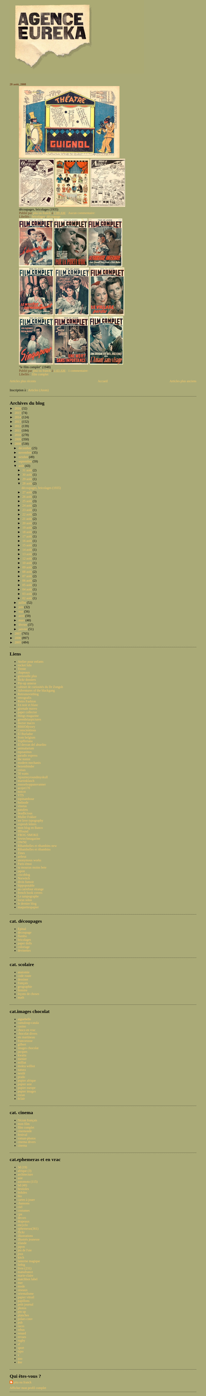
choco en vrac (27, 1030)
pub (20, 1322)
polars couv (25, 1319)
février (23, 624)
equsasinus (25, 752)
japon (21, 871)
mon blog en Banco (30, 827)
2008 (18, 443)
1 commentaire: (78, 370)
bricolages (38, 216)
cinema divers (27, 1142)
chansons (24, 1203)
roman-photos (27, 1138)
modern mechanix (29, 762)
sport (21, 1347)
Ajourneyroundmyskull (33, 777)
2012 (18, 426)
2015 (18, 413)
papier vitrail (26, 1297)
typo (20, 1351)
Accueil (103, 381)
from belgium (26, 737)
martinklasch (26, 780)
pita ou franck (23, 1382)
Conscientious (27, 730)
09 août (27, 567)
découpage (53, 216)
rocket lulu (25, 665)
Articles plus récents (23, 381)
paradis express (27, 755)
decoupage (24, 932)
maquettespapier (28, 907)
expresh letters (27, 824)
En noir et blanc (28, 705)
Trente (22, 669)
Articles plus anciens (183, 381)
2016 (18, 408)
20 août (27, 523)
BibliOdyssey (26, 726)
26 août (27, 496)
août (22, 465)
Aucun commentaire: (82, 213)
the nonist (24, 759)
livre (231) (24, 1268)
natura (22, 1069)
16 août (27, 541)
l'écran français (27, 1120)
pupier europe (26, 1087)
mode (21, 1286)
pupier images (27, 1091)
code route (24, 975)
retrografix (24, 697)
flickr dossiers (27, 679)
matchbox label (27, 1279)
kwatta (22, 1055)
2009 (18, 439)
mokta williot (26, 1066)
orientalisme (26, 1293)
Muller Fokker (27, 817)
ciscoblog (24, 874)
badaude (23, 802)
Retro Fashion (27, 701)
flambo (22, 936)
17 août (27, 536)
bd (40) (22, 1185)
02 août (27, 598)
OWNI (22, 842)
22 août (27, 514)
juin (21, 607)
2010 (18, 435)
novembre (25, 452)
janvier (23, 629)
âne (20, 1362)
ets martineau (26, 1037)
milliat (22, 1062)
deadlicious (25, 813)
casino (22, 1026)
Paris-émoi (25, 864)
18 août (27, 532)
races (21, 1326)
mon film (24, 1124)
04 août (27, 589)
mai (21, 611)
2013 (18, 421)
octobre (24, 457)
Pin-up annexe (27, 683)
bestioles (23, 1189)
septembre (26, 461)
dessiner (23, 979)
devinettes (24, 950)
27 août (27, 492)
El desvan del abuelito (32, 744)
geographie (25, 986)
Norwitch (24, 878)
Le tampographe (28, 896)
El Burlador (25, 734)
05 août (27, 585)
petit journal (25, 1304)
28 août (27, 483)
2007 (18, 633)
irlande (22, 1243)
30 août (27, 474)
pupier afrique (27, 1080)
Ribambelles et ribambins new (37, 845)
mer (20, 1282)
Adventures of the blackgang (36, 690)
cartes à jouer (26, 1199)
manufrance (25, 1272)
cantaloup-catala (28, 1022)
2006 (18, 638)
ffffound (23, 831)
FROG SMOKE (28, 835)
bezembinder (26, 766)
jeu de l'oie (25, 1250)
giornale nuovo (27, 708)
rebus (21, 1329)
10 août (27, 563)
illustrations (25, 1236)
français (23, 983)
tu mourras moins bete (32, 867)
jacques (22, 1051)
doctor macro (26, 723)
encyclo (23, 1225)
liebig (21, 1264)
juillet (23, 602)
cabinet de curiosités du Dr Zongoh (40, 687)
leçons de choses (28, 994)
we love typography (30, 820)
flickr (21, 1232)
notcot (22, 791)
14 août (27, 549)
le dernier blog (27, 903)
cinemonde (25, 1131)
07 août (27, 576)
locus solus (25, 900)
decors (22, 1217)
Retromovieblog (28, 694)
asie (20, 1178)
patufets (23, 809)
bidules (22, 1192)
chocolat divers (27, 1033)
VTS (21, 795)
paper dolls (25, 943)
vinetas (22, 806)
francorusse (25, 1040)
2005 (18, 642)
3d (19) (22, 1167)
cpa (20, 1214)
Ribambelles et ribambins (34, 849)
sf (19, 1344)
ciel (20, 1207)
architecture (25, 1174)
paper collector (27, 712)
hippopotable (26, 885)
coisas (22, 770)
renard (22, 1333)
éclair (21, 1098)
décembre (25, 448)
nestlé (21, 1073)
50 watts (23, 773)
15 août (27, 545)
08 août (27, 571)
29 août (27, 479)
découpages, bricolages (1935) (41, 488)
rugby (21, 1340)
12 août (27, 558)
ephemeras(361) (28, 1228)
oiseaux (23, 1290)
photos (22, 1308)
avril (22, 616)
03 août (27, 593)
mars (22, 620)
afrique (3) (24, 1170)
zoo (20, 1358)
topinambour (26, 799)
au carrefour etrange (31, 889)
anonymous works (29, 860)
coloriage (24, 947)
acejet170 (24, 788)
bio (20, 1196)
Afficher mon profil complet (28, 1388)
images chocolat (28, 1048)
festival (22, 1134)
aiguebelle (24, 1019)
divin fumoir (26, 882)
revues (22, 1337)
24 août (27, 505)
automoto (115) (28, 1181)
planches (23, 1315)
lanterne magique (29, 1261)
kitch (21, 1257)
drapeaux (24, 1221)
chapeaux (24, 672)
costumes (24, 1210)
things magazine (28, 715)
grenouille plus (27, 676)
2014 (18, 417)
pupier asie (25, 1084)
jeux (20, 1254)
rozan (21, 1095)
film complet (40, 374)
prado (21, 1077)
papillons (24, 1301)
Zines (21, 853)
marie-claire (25, 1275)
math (21, 997)
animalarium (26, 748)
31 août (27, 470)
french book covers (30, 892)
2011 (18, 430)
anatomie (24, 972)
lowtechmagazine (29, 838)
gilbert (22, 1044)
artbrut (22, 856)
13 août (27, 554)
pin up (22, 1311)
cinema (22, 1145)
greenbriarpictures (29, 719)
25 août (27, 501)
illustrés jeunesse (29, 1239)
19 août (27, 527)
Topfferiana (25, 741)
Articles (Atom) (38, 390)
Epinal (22, 929)
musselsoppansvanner (32, 784)
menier (22, 1059)
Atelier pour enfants (30, 661)
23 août (27, 510)
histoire (22, 990)
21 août (27, 518)
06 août (27, 580)
